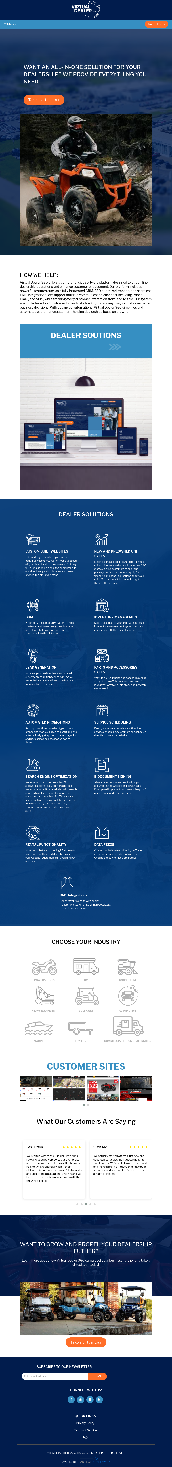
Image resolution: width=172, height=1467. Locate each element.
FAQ (85, 1437)
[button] (84, 1105)
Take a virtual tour (44, 99)
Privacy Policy (85, 1423)
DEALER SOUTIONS (86, 340)
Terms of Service (85, 1430)
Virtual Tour (156, 24)
